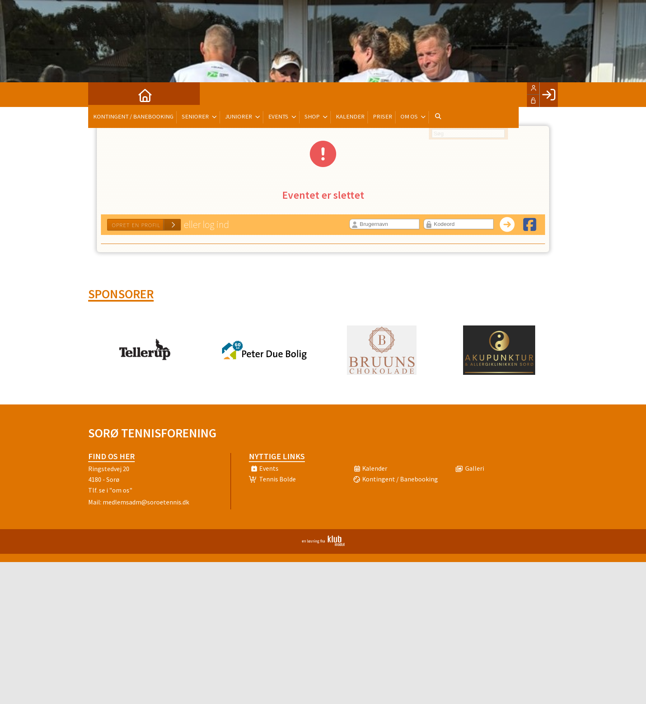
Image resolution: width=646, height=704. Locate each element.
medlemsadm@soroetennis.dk (146, 502)
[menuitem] (100, 94)
